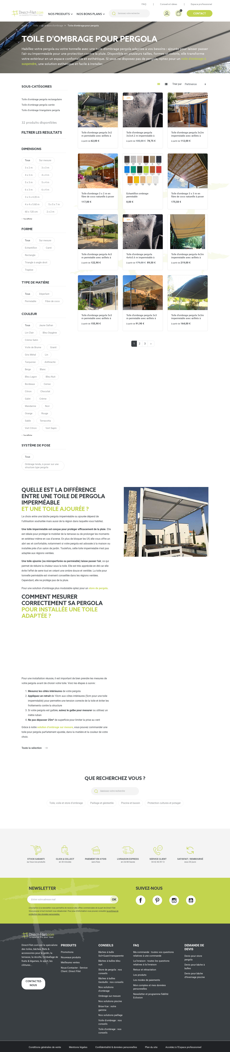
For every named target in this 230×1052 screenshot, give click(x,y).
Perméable (30, 301)
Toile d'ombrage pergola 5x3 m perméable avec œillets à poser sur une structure (96, 318)
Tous (27, 160)
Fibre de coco (52, 301)
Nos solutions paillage (110, 1015)
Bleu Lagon (31, 376)
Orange (28, 413)
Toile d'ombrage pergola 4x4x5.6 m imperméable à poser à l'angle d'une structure (142, 257)
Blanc (43, 369)
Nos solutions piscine (110, 1001)
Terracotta (45, 420)
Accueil (25, 26)
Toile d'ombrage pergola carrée (38, 104)
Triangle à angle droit (36, 262)
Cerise (47, 384)
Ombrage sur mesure (109, 996)
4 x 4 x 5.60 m (32, 204)
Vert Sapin (51, 428)
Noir (47, 406)
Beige (28, 369)
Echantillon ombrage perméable (137, 195)
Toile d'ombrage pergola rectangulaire (42, 99)
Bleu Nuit (50, 376)
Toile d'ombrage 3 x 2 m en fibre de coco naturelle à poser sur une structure (97, 196)
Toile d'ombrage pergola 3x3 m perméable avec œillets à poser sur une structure (141, 318)
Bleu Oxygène (50, 332)
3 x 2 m (29, 167)
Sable (28, 420)
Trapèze (29, 269)
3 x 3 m (45, 167)
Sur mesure (45, 160)
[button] (178, 13)
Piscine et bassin (130, 803)
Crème (42, 398)
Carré (49, 247)
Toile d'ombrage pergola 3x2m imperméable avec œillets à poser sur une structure (187, 135)
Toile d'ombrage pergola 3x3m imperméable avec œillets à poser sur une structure (187, 318)
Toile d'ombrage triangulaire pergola (41, 110)
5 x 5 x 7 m (54, 204)
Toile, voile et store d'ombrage (48, 26)
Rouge (44, 413)
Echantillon (31, 247)
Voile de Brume (33, 347)
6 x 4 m (45, 189)
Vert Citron (31, 428)
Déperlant (44, 293)
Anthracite (50, 362)
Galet (28, 398)
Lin (46, 354)
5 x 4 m (45, 182)
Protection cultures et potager (164, 803)
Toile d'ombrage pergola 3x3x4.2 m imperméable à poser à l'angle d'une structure (142, 135)
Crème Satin (31, 340)
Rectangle (30, 255)
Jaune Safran (46, 325)
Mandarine (30, 406)
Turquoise (30, 362)
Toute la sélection (32, 747)
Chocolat (45, 391)
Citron (28, 391)
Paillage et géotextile (102, 803)
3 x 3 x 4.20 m (32, 197)
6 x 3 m (29, 189)
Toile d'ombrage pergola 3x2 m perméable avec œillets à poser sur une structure (96, 135)
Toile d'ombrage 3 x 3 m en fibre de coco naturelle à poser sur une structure (187, 196)
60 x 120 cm (31, 211)
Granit (53, 347)
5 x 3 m (29, 182)
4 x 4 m (45, 175)
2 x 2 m (50, 211)
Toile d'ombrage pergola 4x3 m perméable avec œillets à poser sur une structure (96, 257)
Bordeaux (30, 384)
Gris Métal (30, 354)
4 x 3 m (29, 175)
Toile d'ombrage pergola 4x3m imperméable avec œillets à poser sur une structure (187, 257)
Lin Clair (29, 332)
